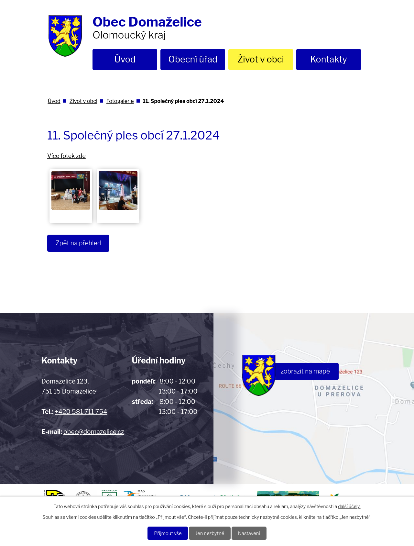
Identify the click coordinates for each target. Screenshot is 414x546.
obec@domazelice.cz (93, 432)
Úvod (125, 59)
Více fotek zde (66, 155)
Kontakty (328, 59)
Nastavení (252, 533)
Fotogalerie (120, 101)
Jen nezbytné (210, 533)
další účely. (349, 505)
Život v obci (260, 59)
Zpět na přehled (80, 243)
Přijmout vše (164, 533)
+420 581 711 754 (81, 412)
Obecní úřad (192, 59)
